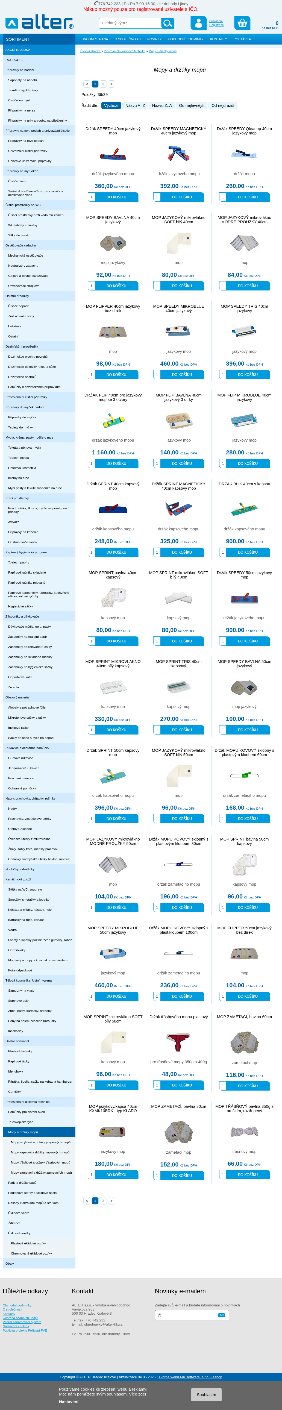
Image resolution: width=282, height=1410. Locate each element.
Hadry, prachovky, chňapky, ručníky (30, 798)
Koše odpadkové (20, 970)
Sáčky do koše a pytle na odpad (31, 737)
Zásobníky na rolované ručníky (30, 646)
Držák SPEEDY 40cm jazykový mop (113, 131)
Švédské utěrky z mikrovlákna (29, 839)
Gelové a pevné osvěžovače (28, 275)
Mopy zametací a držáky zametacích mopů (41, 1172)
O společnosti (12, 1309)
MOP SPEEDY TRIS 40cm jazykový (244, 308)
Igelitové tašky (18, 727)
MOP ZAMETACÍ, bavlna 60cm (244, 1017)
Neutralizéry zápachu (23, 265)
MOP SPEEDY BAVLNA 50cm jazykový (244, 663)
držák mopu (244, 174)
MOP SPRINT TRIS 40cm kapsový (179, 663)
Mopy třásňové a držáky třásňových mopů (40, 1162)
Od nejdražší (223, 105)
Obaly (9, 1263)
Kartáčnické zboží (18, 879)
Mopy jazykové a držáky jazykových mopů (40, 1142)
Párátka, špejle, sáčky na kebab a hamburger (40, 1081)
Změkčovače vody (21, 316)
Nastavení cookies (16, 1326)
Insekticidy (15, 1031)
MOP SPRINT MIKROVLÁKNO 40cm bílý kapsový (112, 663)
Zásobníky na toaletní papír (27, 636)
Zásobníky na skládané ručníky (30, 657)
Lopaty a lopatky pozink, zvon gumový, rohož (40, 940)
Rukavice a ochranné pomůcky (27, 748)
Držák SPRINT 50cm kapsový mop (113, 752)
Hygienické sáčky (20, 606)
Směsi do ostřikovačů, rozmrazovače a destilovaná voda (35, 192)
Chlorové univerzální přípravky (29, 161)
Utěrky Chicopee (20, 828)
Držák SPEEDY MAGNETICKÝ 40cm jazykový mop (179, 131)
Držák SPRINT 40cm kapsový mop (113, 486)
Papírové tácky (19, 1061)
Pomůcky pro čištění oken (26, 1112)
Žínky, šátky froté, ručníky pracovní (33, 849)
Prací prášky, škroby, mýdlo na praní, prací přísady (38, 509)
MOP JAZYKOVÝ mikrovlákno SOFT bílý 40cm (178, 219)
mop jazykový (113, 262)
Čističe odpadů (19, 306)
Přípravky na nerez (21, 110)
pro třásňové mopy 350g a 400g (178, 1062)
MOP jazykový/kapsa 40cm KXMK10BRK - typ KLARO (113, 1108)
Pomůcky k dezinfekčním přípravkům (34, 387)
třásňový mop (245, 1151)
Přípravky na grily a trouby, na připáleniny (37, 120)
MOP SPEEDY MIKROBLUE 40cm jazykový (178, 308)
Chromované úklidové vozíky (31, 1253)
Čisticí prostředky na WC (23, 205)
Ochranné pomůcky (22, 788)
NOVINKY (154, 39)
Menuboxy (15, 1071)
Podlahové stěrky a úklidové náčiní (32, 1192)
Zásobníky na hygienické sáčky (30, 667)
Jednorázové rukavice (23, 768)
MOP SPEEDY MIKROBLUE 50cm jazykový (113, 930)
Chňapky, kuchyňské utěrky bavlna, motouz (39, 859)
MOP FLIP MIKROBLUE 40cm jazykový (244, 397)
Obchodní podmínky (17, 1305)
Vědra (12, 930)
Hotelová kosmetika (22, 467)
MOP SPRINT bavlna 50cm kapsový (244, 841)
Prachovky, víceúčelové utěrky (29, 818)
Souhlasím (206, 1394)
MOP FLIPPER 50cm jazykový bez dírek (244, 930)
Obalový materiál (17, 697)
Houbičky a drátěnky (19, 869)
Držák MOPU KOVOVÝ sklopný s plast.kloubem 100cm (178, 930)
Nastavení (68, 1401)
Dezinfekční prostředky (21, 346)
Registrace (216, 25)
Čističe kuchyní (19, 100)
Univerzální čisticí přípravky (27, 150)
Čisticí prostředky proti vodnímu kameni (36, 215)
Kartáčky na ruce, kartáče (26, 919)
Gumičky (14, 1091)
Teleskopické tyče (20, 1122)
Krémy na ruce (18, 478)
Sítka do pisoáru (19, 235)
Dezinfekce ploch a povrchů (28, 356)
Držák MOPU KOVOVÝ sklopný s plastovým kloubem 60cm (244, 752)
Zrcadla (13, 687)
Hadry (12, 808)
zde (141, 1394)
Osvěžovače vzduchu (20, 245)
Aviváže (13, 522)
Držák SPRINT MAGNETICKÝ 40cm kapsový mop (178, 486)
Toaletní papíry (18, 562)
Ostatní (13, 336)
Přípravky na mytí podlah (26, 140)
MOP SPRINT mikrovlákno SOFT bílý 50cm (113, 1019)
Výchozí (111, 105)
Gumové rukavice (20, 758)
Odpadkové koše (20, 677)
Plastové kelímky (20, 1051)
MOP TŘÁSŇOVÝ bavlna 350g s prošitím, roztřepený (244, 1108)
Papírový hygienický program (26, 552)
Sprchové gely (18, 1000)
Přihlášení (216, 21)
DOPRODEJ (14, 59)
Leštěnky (14, 326)
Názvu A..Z (135, 105)
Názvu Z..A (162, 105)
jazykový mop (178, 351)
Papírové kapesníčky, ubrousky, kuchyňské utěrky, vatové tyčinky (38, 594)
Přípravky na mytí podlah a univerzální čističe (37, 130)
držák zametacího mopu (244, 795)
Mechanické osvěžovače (25, 255)
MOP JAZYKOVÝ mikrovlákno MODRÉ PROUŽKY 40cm (244, 219)
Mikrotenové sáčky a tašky (27, 717)
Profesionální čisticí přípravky (26, 397)
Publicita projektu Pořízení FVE (25, 1330)
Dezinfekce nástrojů (22, 376)
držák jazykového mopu (113, 174)
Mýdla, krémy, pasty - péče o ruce (29, 437)
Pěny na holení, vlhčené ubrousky (32, 1021)
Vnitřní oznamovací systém (22, 1322)
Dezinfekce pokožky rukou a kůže (32, 366)
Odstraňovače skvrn (22, 542)
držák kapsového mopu (113, 529)
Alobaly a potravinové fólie (27, 707)
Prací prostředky (17, 498)
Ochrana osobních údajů (20, 1318)
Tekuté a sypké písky (23, 90)
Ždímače (14, 1223)
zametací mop (244, 1063)
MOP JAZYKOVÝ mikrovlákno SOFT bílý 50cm (178, 752)
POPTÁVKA (242, 39)
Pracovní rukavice (21, 778)
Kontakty (9, 1313)
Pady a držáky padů (22, 1182)
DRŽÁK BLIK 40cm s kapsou (244, 484)
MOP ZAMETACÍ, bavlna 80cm (178, 1106)
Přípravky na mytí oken (21, 171)
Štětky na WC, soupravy (25, 889)
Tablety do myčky (20, 427)
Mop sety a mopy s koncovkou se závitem (37, 960)
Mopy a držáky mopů (23, 1132)
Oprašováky (16, 950)
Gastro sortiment (17, 1041)
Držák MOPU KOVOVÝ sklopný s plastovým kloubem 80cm (178, 841)
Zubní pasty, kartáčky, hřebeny (30, 1010)
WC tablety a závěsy (22, 225)
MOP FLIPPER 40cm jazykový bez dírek (113, 308)
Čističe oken (17, 181)
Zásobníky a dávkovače (22, 616)
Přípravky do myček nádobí (24, 407)
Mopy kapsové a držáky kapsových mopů (40, 1152)
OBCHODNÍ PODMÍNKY (186, 39)
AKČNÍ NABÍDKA (17, 49)
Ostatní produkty (17, 296)
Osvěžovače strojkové (24, 285)
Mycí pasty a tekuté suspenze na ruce (35, 488)
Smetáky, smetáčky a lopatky (28, 899)
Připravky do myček (22, 417)
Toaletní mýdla (18, 457)
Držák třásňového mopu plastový (178, 1017)
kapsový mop (113, 618)
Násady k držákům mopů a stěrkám (33, 1203)
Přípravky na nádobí (19, 70)
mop (179, 262)
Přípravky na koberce (23, 532)
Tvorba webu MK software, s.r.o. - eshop (190, 1377)
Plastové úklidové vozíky (28, 1243)
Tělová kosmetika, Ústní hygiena (28, 980)
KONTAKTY (218, 39)
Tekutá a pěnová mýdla (24, 447)
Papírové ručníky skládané (27, 572)
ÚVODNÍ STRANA (95, 39)
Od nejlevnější (191, 105)
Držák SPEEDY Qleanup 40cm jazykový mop (244, 131)
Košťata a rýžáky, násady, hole (30, 909)
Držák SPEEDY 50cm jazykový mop (244, 575)
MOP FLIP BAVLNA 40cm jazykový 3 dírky (179, 397)
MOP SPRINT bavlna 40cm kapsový (113, 575)
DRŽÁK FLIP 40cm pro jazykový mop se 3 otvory (113, 397)
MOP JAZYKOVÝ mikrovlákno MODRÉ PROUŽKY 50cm (113, 841)
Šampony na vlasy (21, 990)
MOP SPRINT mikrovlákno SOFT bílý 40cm (178, 575)
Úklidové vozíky (19, 1233)
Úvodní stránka (90, 51)
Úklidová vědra (19, 1213)
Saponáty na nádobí (22, 80)
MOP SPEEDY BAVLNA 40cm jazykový (113, 219)
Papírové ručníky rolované (26, 582)
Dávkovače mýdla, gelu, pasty (29, 626)
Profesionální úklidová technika (27, 1101)
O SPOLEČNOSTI (127, 39)
